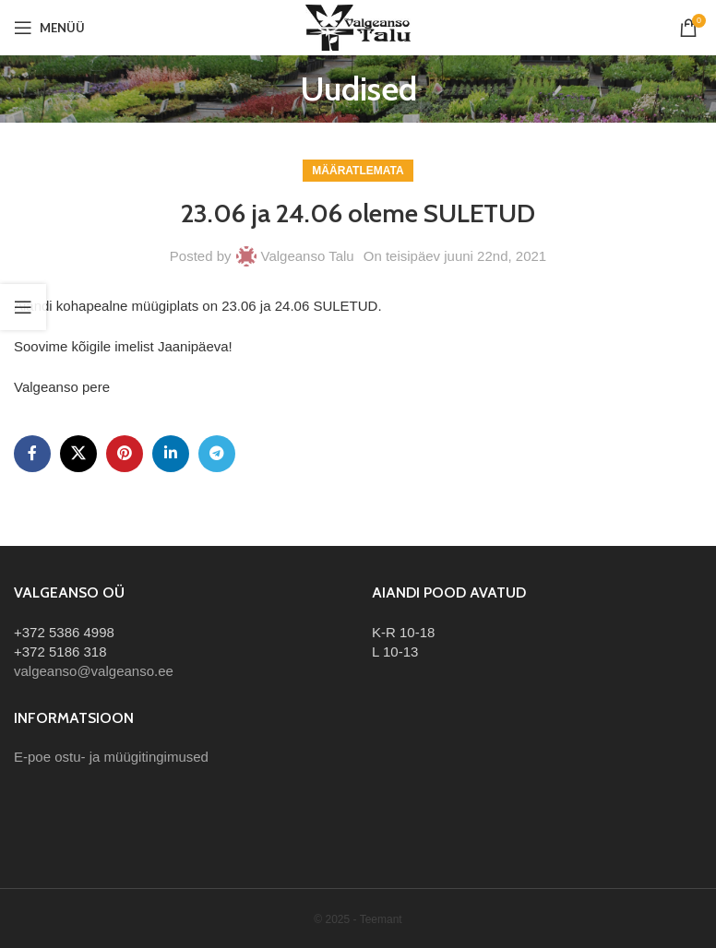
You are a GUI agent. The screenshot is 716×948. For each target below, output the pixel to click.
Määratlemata (357, 170)
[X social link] (78, 453)
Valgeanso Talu (307, 256)
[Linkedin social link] (170, 453)
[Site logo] (358, 26)
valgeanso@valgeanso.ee (93, 671)
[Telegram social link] (216, 453)
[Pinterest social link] (124, 453)
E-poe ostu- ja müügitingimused (111, 756)
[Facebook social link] (32, 453)
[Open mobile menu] (49, 27)
